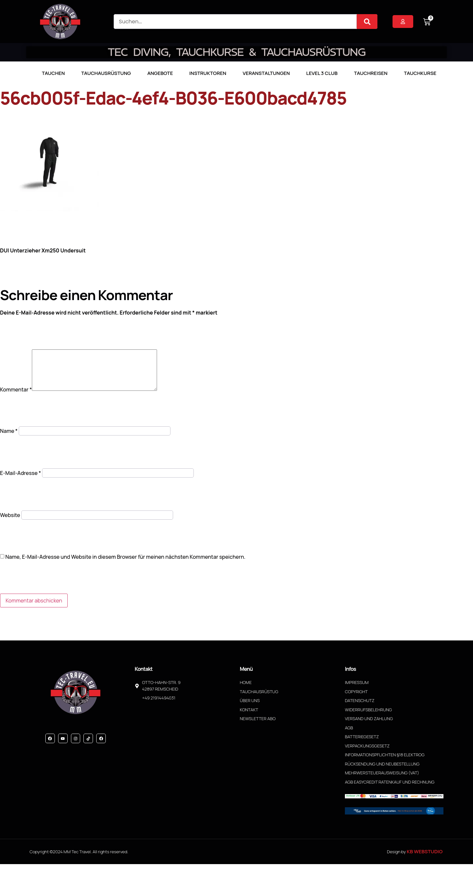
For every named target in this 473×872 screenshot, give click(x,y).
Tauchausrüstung (106, 73)
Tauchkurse (420, 73)
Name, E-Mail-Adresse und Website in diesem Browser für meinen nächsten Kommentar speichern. (125, 564)
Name (9, 438)
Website (10, 523)
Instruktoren (207, 73)
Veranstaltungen (266, 73)
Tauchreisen (371, 73)
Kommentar (16, 397)
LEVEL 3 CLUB (321, 73)
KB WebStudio (424, 859)
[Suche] (367, 21)
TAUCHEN (53, 73)
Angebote (160, 73)
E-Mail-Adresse (20, 480)
